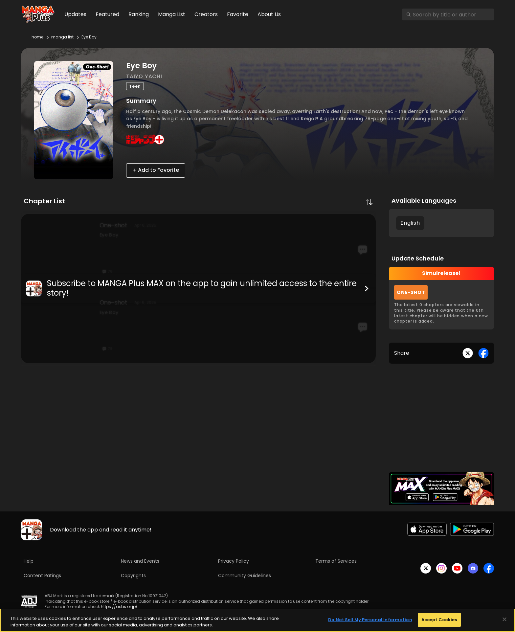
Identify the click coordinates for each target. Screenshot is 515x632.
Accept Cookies (439, 620)
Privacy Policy (233, 561)
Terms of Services (336, 561)
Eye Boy (89, 37)
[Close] (504, 619)
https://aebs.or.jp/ (119, 606)
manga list (62, 37)
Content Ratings (42, 575)
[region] (257, 620)
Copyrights (133, 575)
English (410, 223)
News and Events (140, 561)
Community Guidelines (244, 575)
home (37, 37)
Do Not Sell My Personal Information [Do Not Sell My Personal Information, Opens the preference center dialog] (370, 620)
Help (29, 561)
